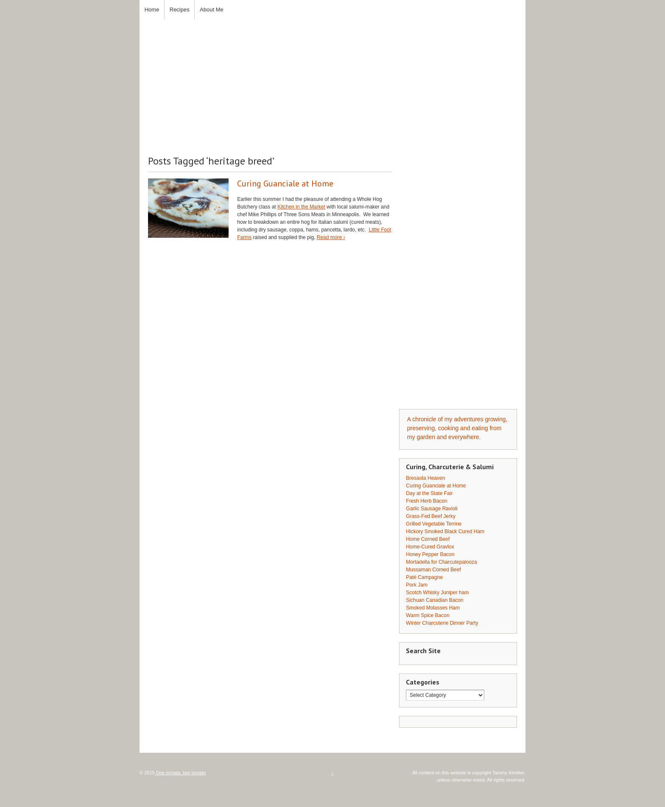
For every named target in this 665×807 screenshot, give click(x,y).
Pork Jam (417, 585)
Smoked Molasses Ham (433, 608)
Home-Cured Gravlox (430, 547)
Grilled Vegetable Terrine (433, 524)
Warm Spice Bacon (427, 615)
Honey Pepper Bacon (430, 554)
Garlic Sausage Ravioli (431, 509)
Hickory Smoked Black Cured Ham (445, 531)
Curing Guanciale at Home (285, 183)
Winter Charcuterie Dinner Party (442, 623)
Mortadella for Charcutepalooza (441, 562)
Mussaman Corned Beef (433, 570)
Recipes (180, 9)
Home (152, 9)
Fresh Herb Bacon (426, 501)
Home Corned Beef (428, 539)
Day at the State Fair (429, 493)
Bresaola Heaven (425, 478)
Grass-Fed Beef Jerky (430, 516)
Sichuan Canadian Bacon (434, 600)
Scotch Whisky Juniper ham (437, 593)
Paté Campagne (424, 577)
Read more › (331, 237)
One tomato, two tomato (180, 772)
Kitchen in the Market (301, 207)
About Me (212, 9)
